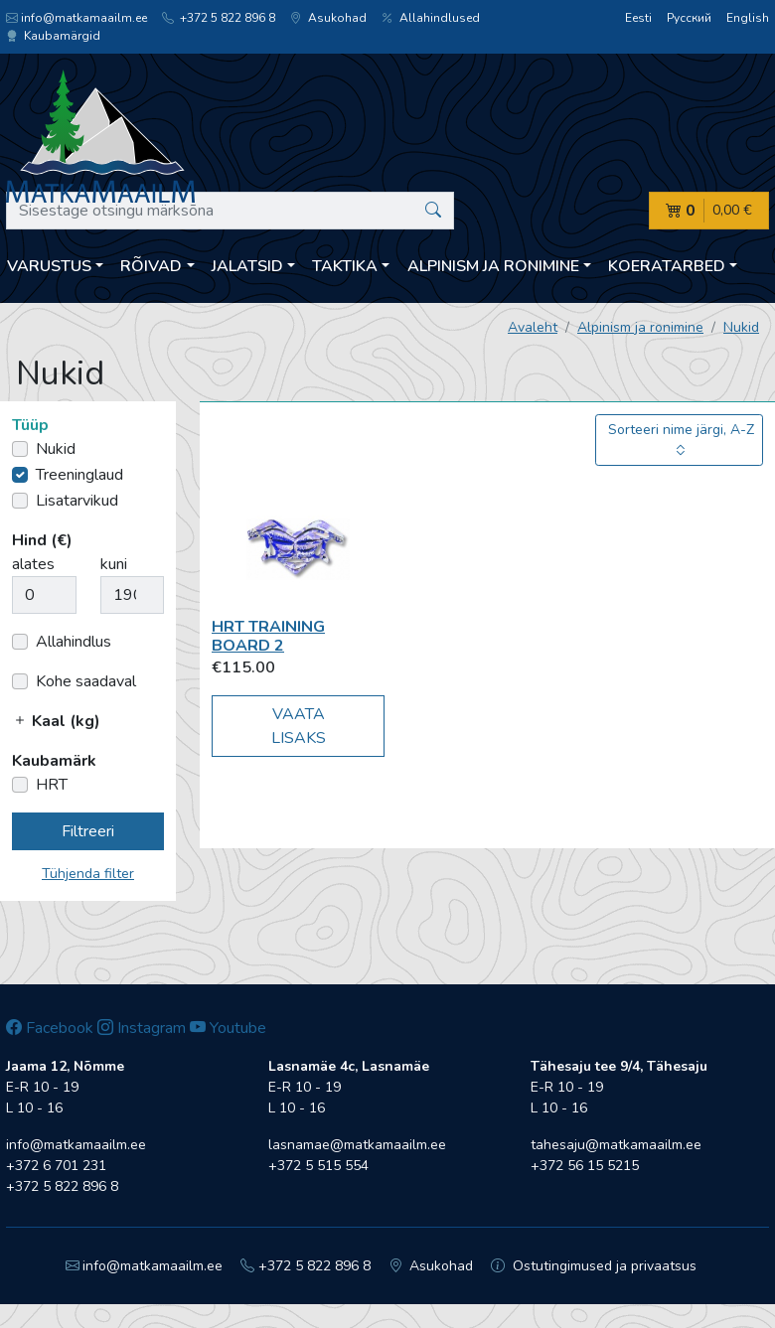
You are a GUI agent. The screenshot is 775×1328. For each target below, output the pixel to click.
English (747, 18)
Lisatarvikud (77, 501)
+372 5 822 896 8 (218, 18)
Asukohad (328, 18)
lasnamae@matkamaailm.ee (357, 1144)
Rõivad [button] (151, 266)
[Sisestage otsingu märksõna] (230, 210)
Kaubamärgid (53, 36)
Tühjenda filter (88, 873)
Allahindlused (431, 18)
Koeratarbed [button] (666, 266)
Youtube (228, 1028)
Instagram (141, 1028)
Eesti (638, 18)
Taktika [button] (345, 266)
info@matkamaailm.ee (76, 18)
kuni (113, 564)
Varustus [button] (49, 266)
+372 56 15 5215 (585, 1165)
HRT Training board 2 (268, 636)
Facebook (49, 1028)
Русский (689, 18)
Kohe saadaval (86, 681)
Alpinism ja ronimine (640, 327)
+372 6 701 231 (56, 1165)
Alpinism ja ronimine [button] (493, 266)
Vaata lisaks (298, 726)
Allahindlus (73, 642)
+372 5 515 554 (318, 1165)
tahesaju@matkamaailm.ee (616, 1144)
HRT (52, 785)
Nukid (741, 327)
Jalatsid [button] (247, 266)
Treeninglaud (79, 475)
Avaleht (532, 327)
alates (33, 564)
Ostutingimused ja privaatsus (594, 1265)
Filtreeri (88, 831)
